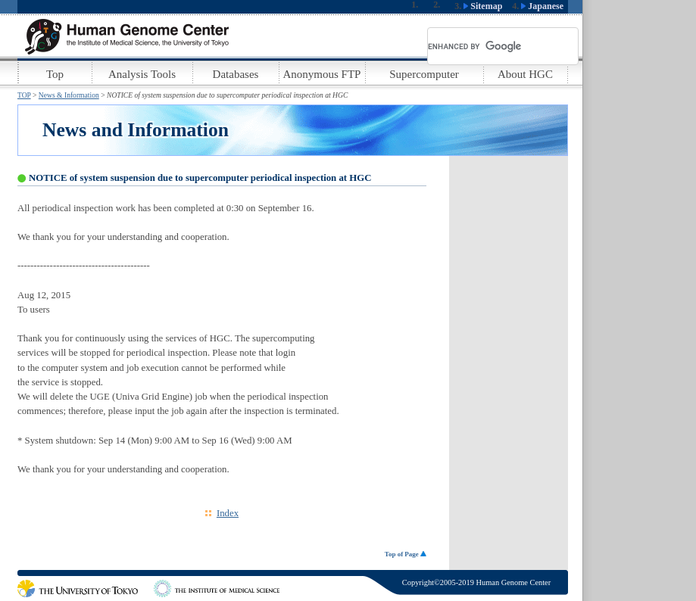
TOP (24, 95)
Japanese (542, 6)
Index (228, 513)
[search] (485, 46)
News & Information (69, 95)
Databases (236, 74)
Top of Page (405, 554)
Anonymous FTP (322, 74)
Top (55, 74)
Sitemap (482, 6)
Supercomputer (424, 74)
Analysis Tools (142, 74)
